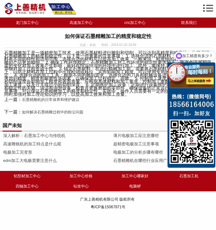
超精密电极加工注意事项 (136, 144)
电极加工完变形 (17, 152)
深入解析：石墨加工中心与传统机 (34, 135)
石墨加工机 (188, 176)
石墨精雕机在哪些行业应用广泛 (142, 160)
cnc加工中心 (135, 22)
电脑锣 (135, 186)
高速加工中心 (81, 22)
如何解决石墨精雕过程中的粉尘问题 (52, 112)
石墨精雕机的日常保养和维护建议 (50, 99)
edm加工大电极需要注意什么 (30, 160)
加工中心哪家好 (135, 176)
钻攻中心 (81, 186)
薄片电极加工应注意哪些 (136, 135)
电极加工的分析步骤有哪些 (138, 152)
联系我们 (189, 22)
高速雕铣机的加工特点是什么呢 (32, 144)
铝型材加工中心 (27, 176)
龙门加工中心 (27, 22)
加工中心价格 (81, 176)
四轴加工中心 (27, 186)
